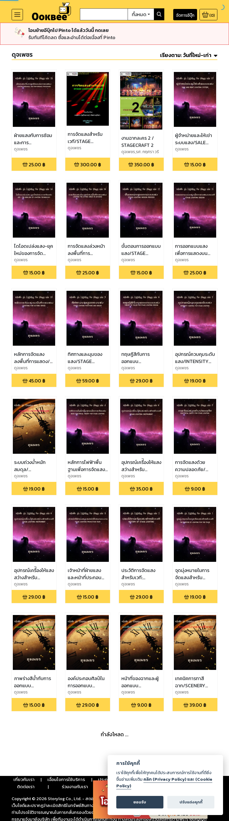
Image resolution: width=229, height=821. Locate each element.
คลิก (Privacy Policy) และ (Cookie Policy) (164, 782)
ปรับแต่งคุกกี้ (191, 802)
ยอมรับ (139, 802)
